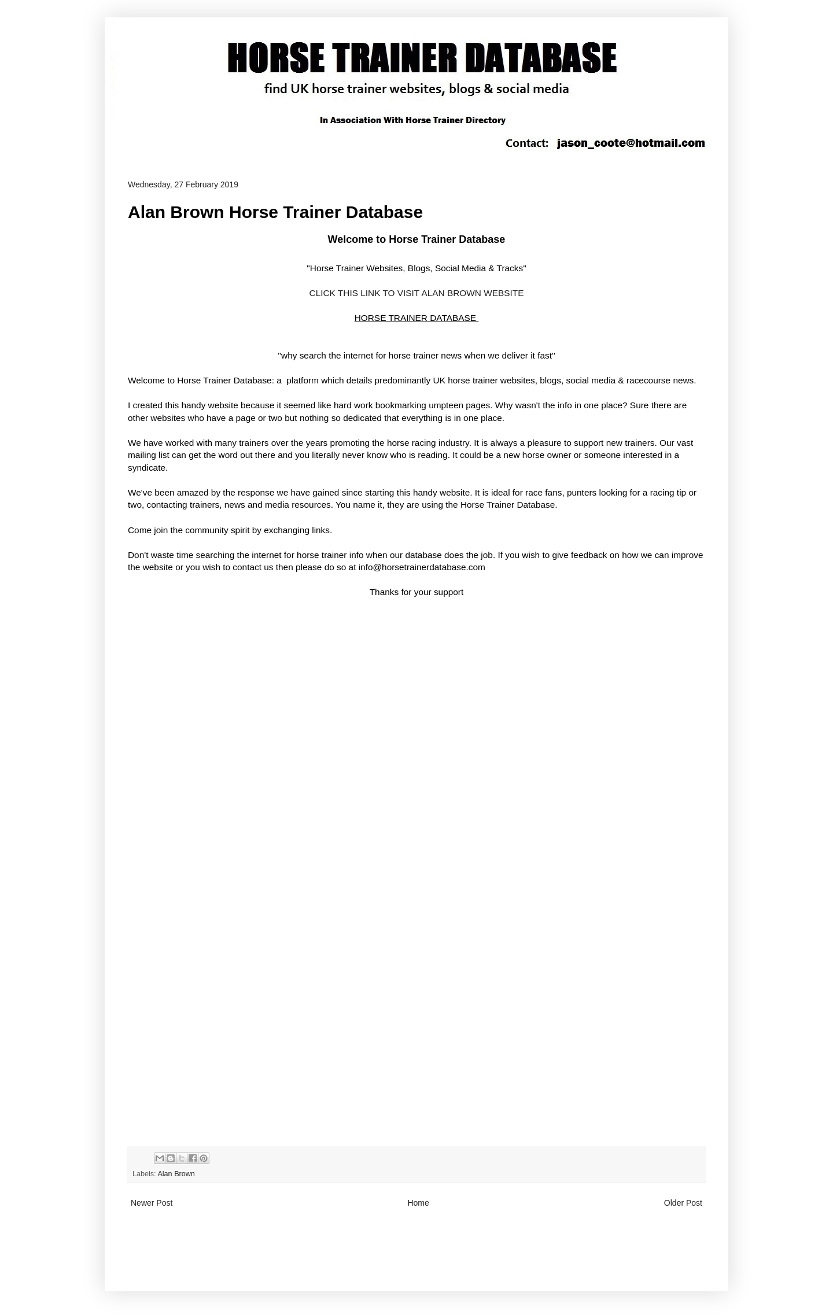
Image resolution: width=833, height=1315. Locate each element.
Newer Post (151, 1202)
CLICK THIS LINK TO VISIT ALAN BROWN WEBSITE (416, 293)
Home (418, 1202)
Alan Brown (175, 1174)
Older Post (683, 1202)
